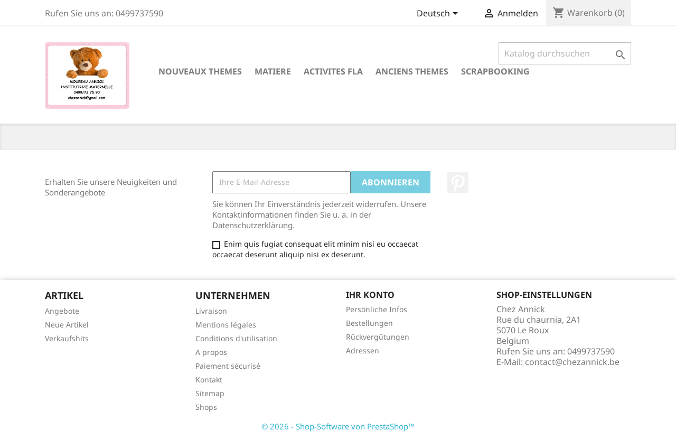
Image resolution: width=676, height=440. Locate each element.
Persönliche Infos (376, 309)
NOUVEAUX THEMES (200, 71)
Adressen (362, 350)
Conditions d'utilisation (236, 338)
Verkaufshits (67, 338)
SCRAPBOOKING (495, 71)
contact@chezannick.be (572, 362)
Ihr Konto (370, 295)
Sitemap (209, 393)
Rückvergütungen (377, 337)
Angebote (62, 311)
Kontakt (208, 380)
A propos (211, 352)
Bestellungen (369, 323)
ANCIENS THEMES (411, 71)
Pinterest (457, 182)
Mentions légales (225, 325)
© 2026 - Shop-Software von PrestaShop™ (338, 426)
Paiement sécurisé (227, 366)
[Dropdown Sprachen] (439, 14)
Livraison (211, 311)
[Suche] (565, 53)
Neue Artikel (67, 325)
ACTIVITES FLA (333, 71)
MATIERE (273, 71)
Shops (206, 407)
